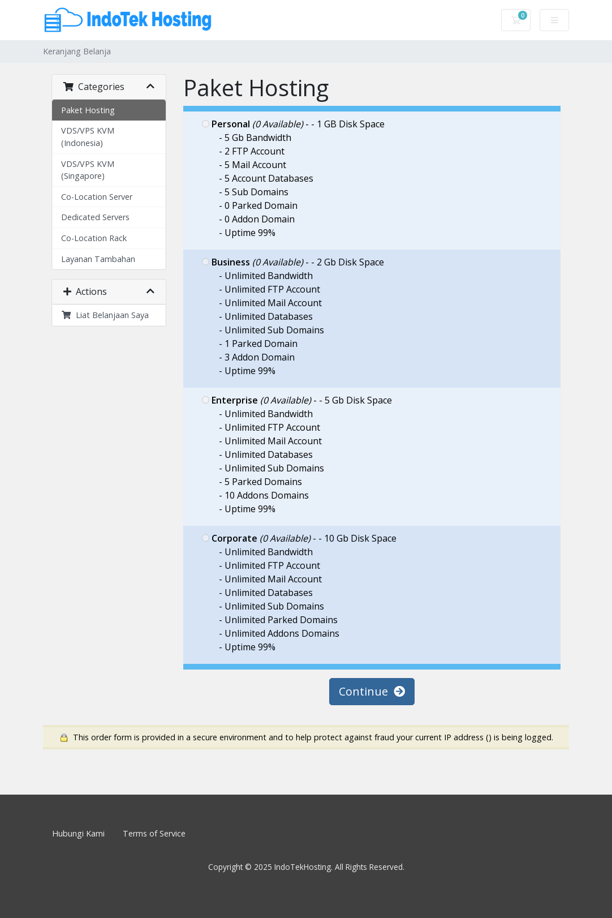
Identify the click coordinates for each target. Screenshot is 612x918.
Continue (372, 691)
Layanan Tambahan (98, 259)
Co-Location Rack (94, 238)
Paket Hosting (88, 110)
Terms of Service (154, 833)
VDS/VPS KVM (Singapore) (87, 170)
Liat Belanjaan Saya (105, 315)
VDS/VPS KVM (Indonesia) (87, 136)
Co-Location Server (96, 196)
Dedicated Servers (95, 217)
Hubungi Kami (78, 833)
